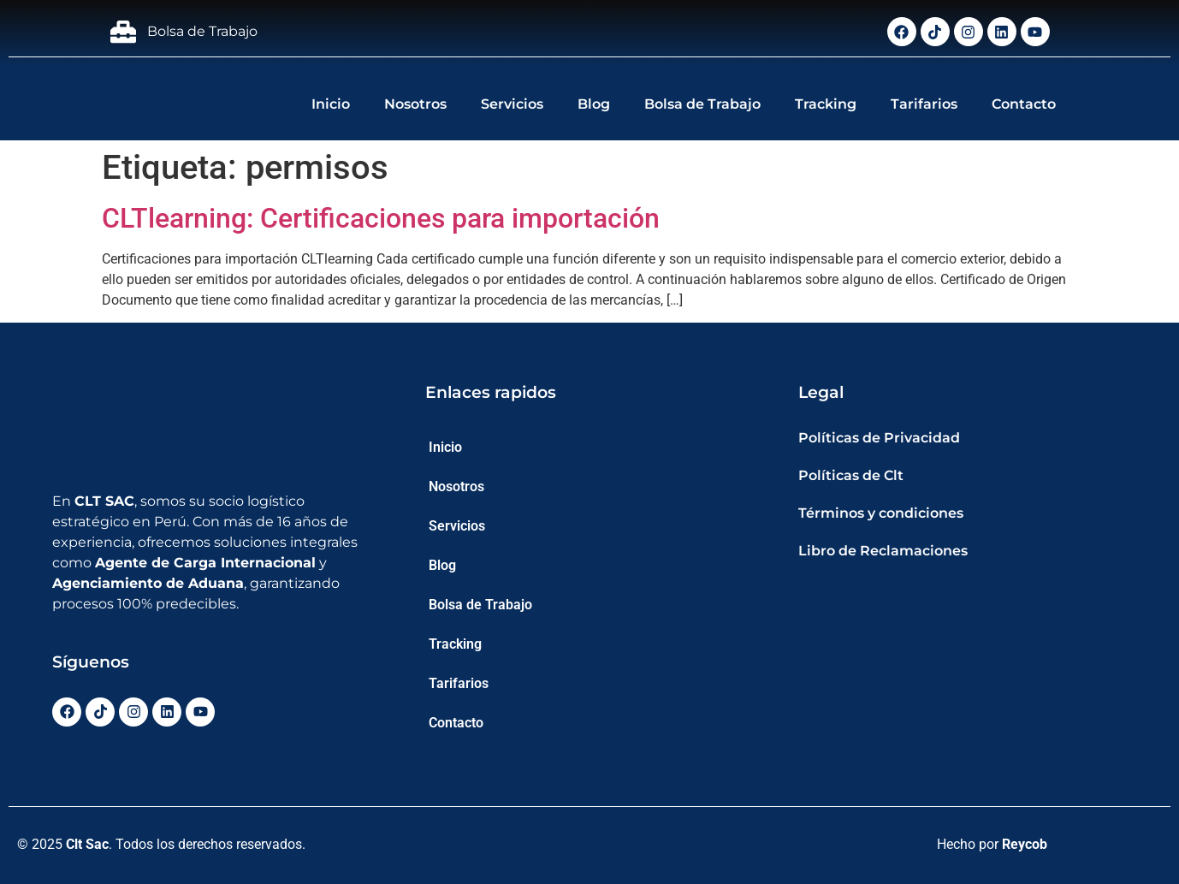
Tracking (825, 104)
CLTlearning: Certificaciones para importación (381, 218)
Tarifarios (924, 104)
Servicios (512, 104)
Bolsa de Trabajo (702, 104)
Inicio (330, 104)
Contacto (1024, 104)
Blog (594, 104)
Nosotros (415, 104)
